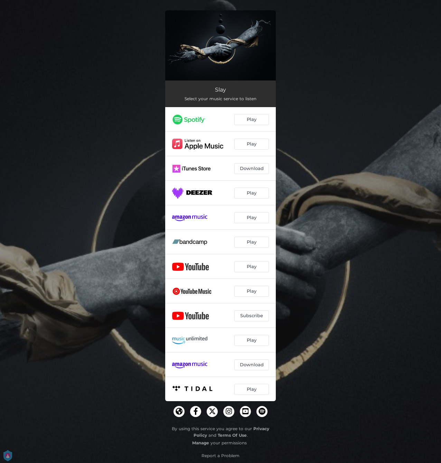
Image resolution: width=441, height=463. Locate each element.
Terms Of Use (232, 435)
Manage (200, 442)
